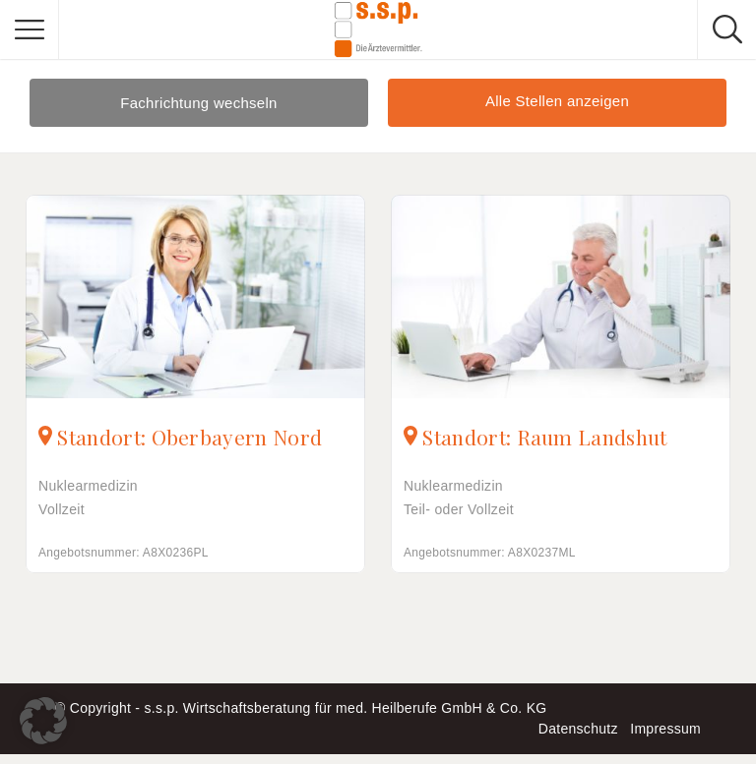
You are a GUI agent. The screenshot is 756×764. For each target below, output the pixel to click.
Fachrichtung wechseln (199, 102)
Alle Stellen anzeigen (557, 100)
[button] (43, 720)
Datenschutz (578, 728)
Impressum (665, 728)
